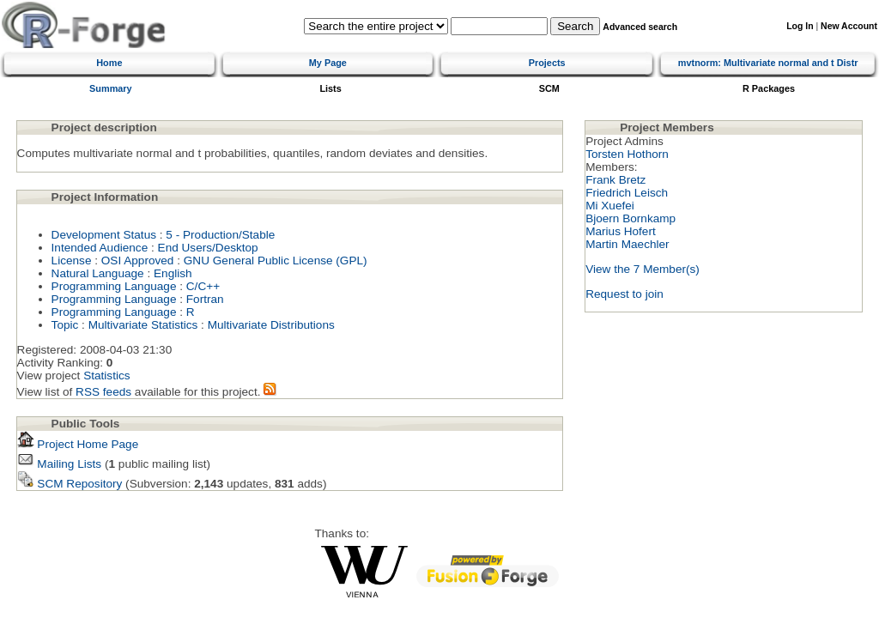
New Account (849, 26)
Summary (110, 88)
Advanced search (640, 27)
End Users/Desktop (208, 247)
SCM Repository (70, 483)
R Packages (769, 88)
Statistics (106, 375)
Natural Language (98, 273)
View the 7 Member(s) (642, 269)
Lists (330, 88)
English (173, 273)
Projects (547, 63)
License (72, 260)
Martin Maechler (627, 244)
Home (109, 63)
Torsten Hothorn (627, 154)
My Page (328, 63)
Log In (799, 26)
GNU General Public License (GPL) (275, 260)
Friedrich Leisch (626, 192)
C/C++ (203, 286)
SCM (549, 88)
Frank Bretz (615, 179)
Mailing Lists (59, 463)
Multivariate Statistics (143, 324)
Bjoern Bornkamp (630, 218)
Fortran (205, 299)
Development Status (104, 234)
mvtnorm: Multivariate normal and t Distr (768, 63)
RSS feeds (103, 391)
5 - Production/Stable (220, 234)
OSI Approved (137, 260)
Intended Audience (100, 247)
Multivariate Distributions (271, 324)
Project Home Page (78, 444)
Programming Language (114, 286)
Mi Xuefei (609, 205)
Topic (65, 324)
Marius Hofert (620, 231)
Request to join (624, 294)
